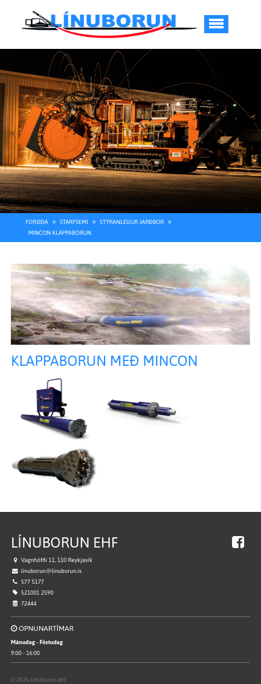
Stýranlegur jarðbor (132, 214)
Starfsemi (74, 214)
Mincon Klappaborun (59, 225)
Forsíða (36, 214)
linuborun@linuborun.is (51, 563)
